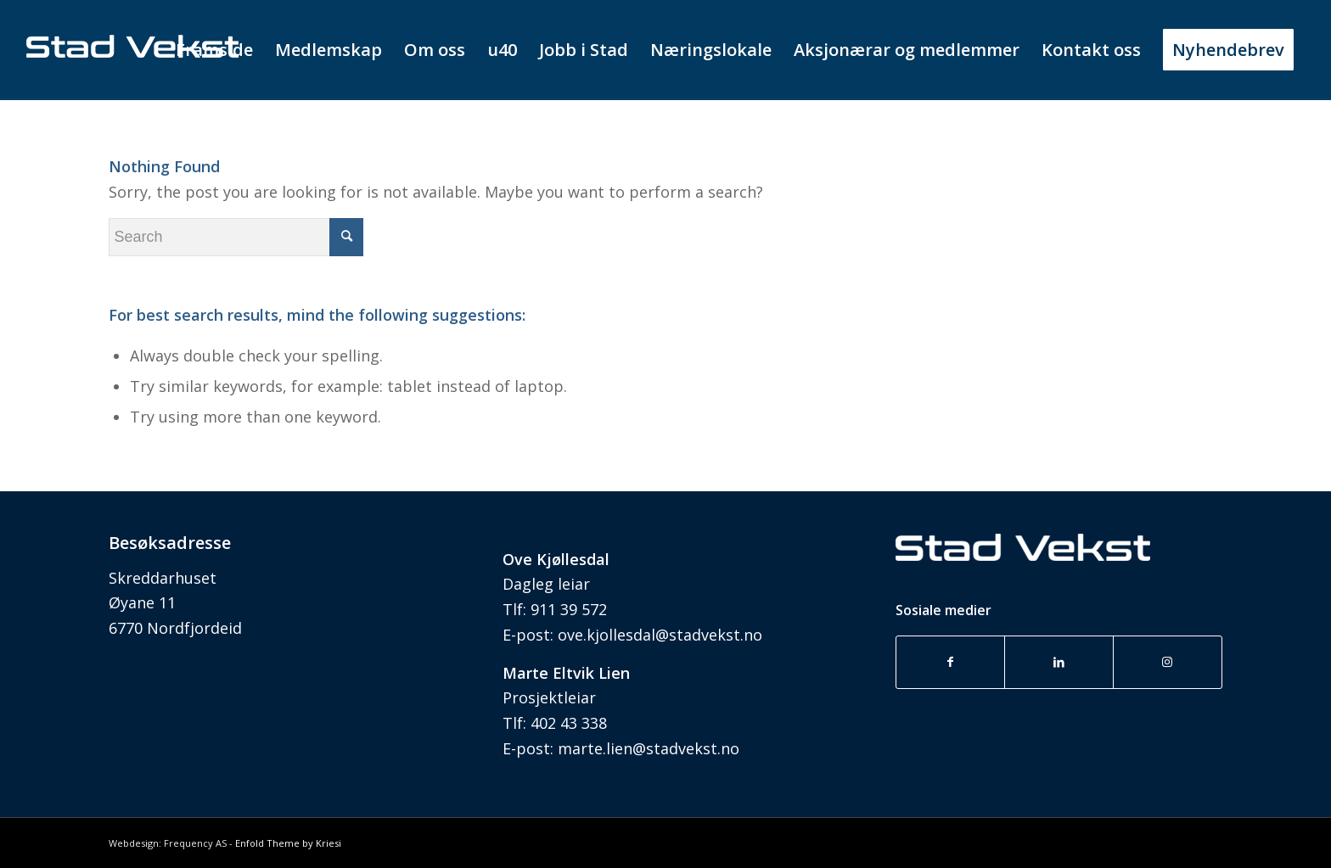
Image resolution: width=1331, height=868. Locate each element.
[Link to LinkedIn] (1059, 662)
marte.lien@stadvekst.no (648, 748)
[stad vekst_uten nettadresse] (132, 84)
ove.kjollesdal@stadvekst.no (660, 634)
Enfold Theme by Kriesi (288, 843)
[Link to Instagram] (1167, 662)
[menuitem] (214, 50)
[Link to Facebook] (950, 662)
